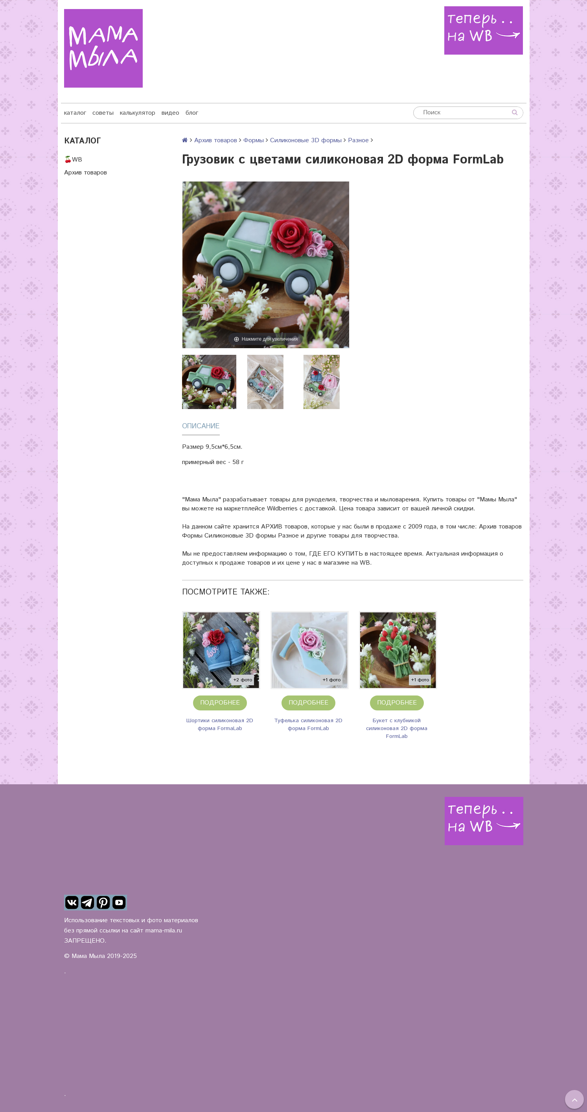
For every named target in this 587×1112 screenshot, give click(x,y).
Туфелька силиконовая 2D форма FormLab (308, 724)
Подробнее (220, 702)
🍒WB (73, 159)
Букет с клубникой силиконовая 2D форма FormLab (396, 728)
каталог (75, 112)
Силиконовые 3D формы (306, 140)
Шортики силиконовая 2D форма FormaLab (219, 724)
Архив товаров (85, 172)
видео (170, 112)
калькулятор (137, 112)
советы (103, 112)
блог (192, 112)
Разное (358, 140)
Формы (253, 140)
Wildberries (282, 508)
